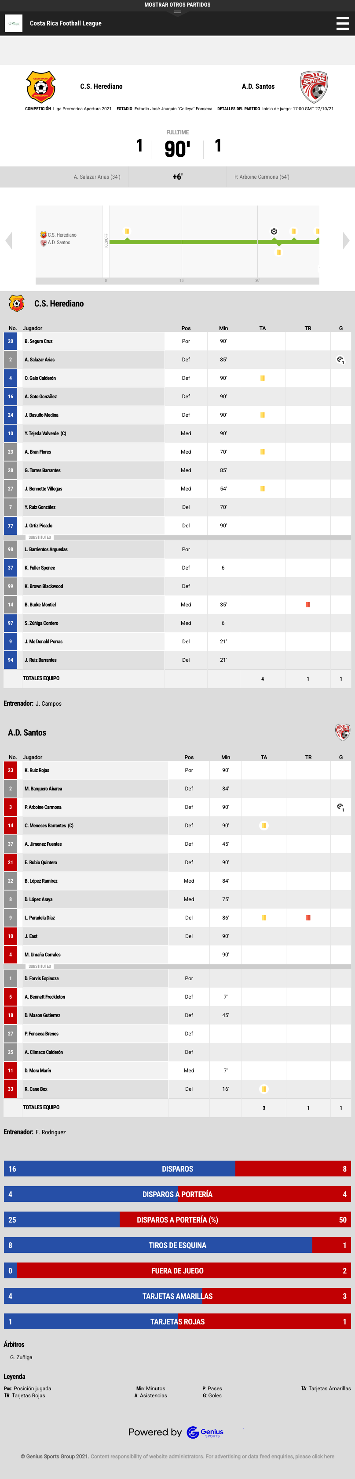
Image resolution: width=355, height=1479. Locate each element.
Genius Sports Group (178, 1432)
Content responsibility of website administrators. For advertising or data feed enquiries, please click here (212, 1457)
